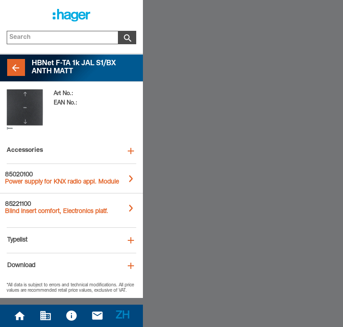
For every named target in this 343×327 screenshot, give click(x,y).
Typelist (17, 240)
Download (21, 266)
